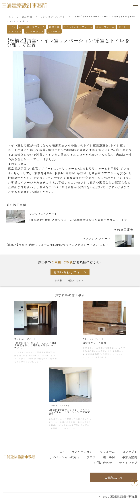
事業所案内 (129, 457)
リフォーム (107, 452)
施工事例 (27, 16)
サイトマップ (128, 463)
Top (11, 16)
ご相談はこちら (114, 477)
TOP (61, 452)
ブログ (91, 457)
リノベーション (82, 452)
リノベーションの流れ (64, 457)
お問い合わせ (103, 463)
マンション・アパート (52, 16)
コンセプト (129, 452)
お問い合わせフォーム (70, 272)
